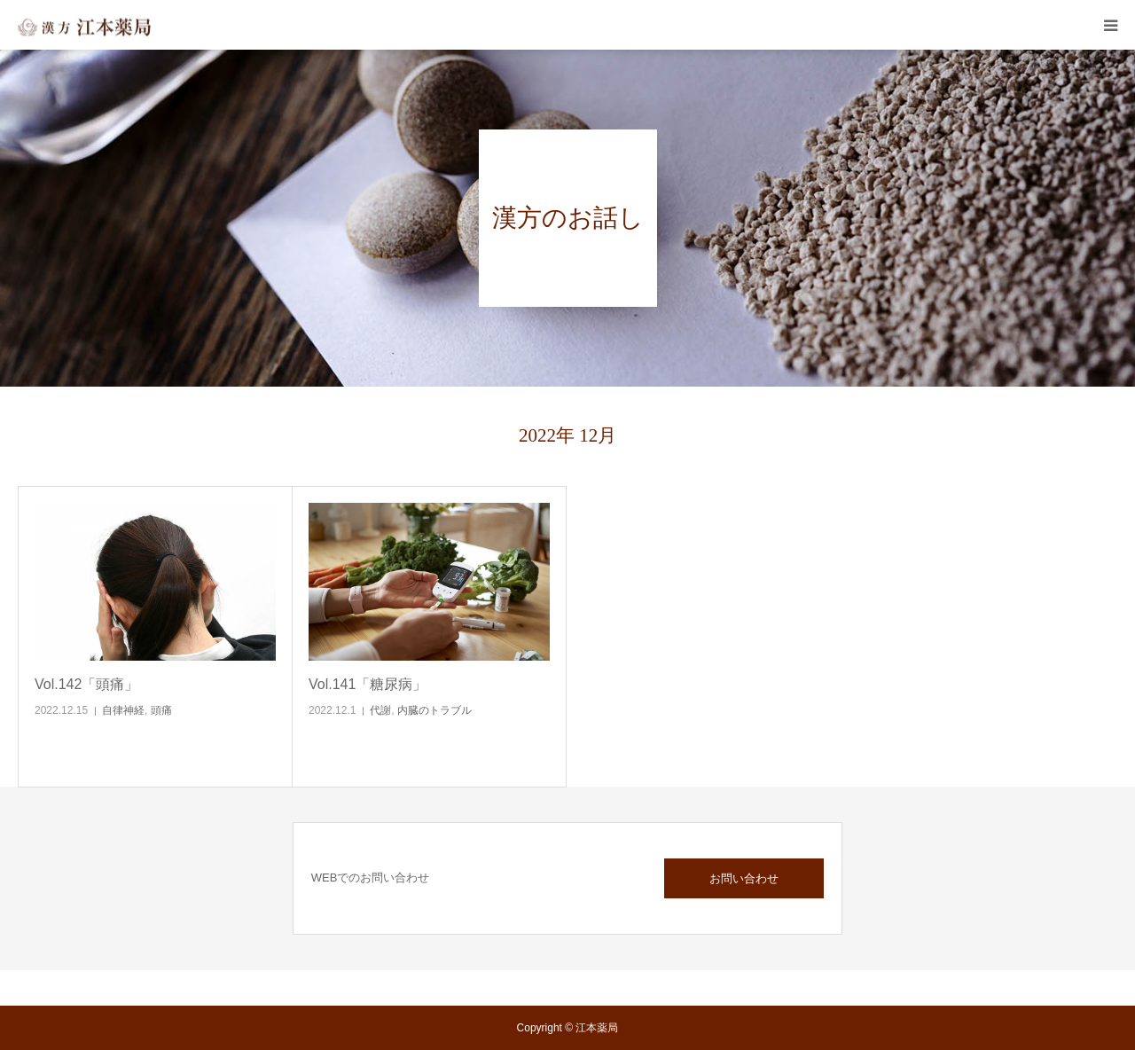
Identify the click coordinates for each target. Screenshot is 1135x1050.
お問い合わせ (744, 878)
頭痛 (161, 710)
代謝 (380, 710)
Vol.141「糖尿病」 (368, 684)
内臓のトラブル (434, 710)
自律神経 (123, 710)
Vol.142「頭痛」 (86, 684)
